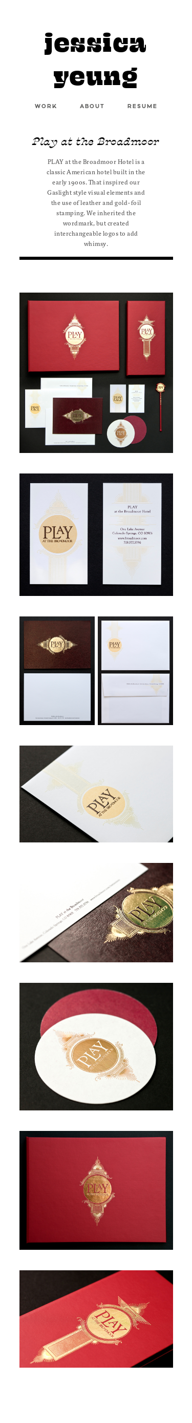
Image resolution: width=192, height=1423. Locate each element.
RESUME (142, 106)
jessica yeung (96, 59)
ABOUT (92, 106)
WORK (46, 106)
